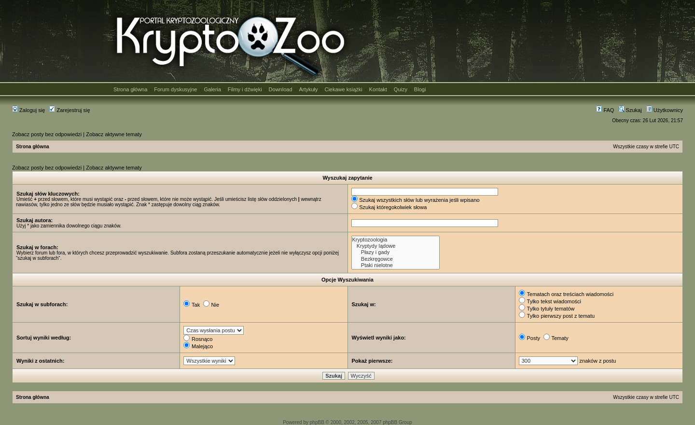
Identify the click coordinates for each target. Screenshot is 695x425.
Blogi (420, 89)
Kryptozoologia (395, 240)
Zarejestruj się (69, 110)
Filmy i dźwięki (245, 89)
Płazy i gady (395, 252)
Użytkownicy (664, 110)
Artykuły (308, 89)
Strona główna (130, 89)
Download (280, 89)
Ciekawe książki (343, 89)
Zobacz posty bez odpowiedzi (47, 134)
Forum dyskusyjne (175, 89)
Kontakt (378, 89)
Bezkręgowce (395, 259)
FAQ (605, 110)
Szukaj (630, 110)
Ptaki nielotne (395, 265)
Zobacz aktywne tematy (114, 134)
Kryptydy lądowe (395, 246)
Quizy (400, 89)
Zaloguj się (28, 110)
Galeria (212, 89)
